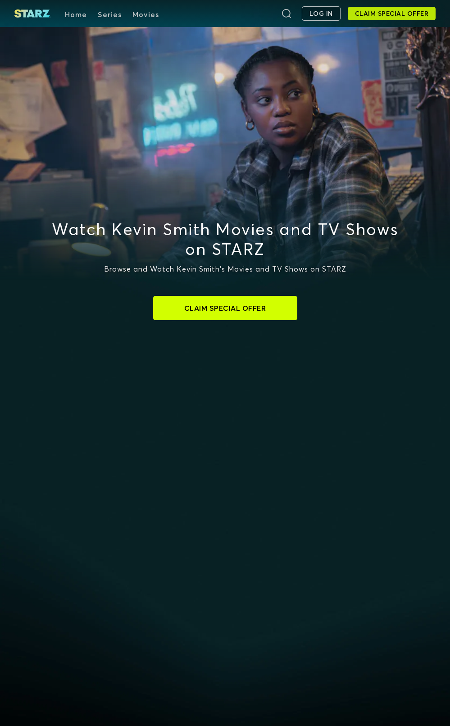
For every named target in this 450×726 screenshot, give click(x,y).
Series (110, 14)
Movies (145, 14)
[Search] (286, 13)
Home (76, 14)
